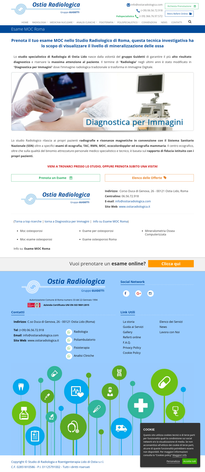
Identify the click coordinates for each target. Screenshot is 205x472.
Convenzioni (149, 22)
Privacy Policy (132, 347)
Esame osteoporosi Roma (99, 239)
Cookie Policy (132, 353)
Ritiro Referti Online (179, 13)
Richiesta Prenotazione (182, 6)
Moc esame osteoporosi (36, 239)
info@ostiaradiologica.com (41, 335)
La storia (129, 322)
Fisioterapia (106, 22)
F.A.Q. (127, 342)
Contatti (176, 22)
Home (24, 22)
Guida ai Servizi (133, 327)
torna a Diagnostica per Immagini (67, 221)
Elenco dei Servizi (171, 322)
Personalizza (173, 461)
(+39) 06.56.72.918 (31, 330)
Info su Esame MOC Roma (110, 221)
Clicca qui (170, 263)
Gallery (127, 332)
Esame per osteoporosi (97, 231)
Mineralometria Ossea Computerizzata (160, 232)
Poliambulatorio (80, 339)
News (164, 22)
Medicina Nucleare (61, 22)
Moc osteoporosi (31, 231)
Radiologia (39, 22)
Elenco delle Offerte (149, 178)
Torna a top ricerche (27, 221)
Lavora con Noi (170, 332)
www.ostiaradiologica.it (134, 206)
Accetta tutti (189, 461)
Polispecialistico (127, 22)
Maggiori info (179, 455)
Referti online (132, 337)
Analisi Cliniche (86, 22)
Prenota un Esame (56, 178)
